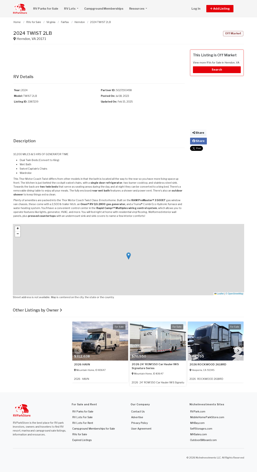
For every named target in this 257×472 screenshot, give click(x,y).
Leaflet (219, 293)
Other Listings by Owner (37, 310)
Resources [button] (137, 8)
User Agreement (141, 428)
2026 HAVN (82, 364)
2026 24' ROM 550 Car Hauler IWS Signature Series (155, 366)
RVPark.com (197, 411)
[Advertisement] (99, 58)
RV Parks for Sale (45, 8)
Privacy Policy (139, 422)
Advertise (137, 417)
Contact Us (138, 411)
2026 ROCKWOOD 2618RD (208, 364)
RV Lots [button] (72, 8)
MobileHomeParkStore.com (207, 417)
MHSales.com (198, 434)
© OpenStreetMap (234, 293)
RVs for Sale (79, 434)
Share (198, 132)
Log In (196, 8)
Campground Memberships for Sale (93, 428)
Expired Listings (82, 440)
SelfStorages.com (201, 428)
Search (217, 69)
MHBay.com (197, 422)
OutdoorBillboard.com (203, 440)
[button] (224, 8)
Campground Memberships (103, 8)
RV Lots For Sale (82, 417)
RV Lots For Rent (82, 422)
